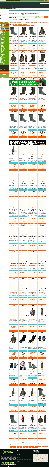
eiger (46, 446)
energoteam (36, 446)
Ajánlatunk (10, 19)
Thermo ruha (15, 24)
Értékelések (26, 19)
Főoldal (17, 451)
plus (21, 446)
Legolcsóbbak (15, 19)
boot (40, 446)
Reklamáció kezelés (19, 461)
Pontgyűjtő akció (18, 457)
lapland (43, 446)
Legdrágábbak (20, 19)
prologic (15, 446)
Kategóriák (22, 8)
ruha (27, 446)
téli (30, 446)
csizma (18, 446)
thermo (11, 446)
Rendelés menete (18, 454)
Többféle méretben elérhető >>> (13, 38)
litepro (33, 446)
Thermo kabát (24, 24)
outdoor (24, 446)
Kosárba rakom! (13, 50)
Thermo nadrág (20, 24)
